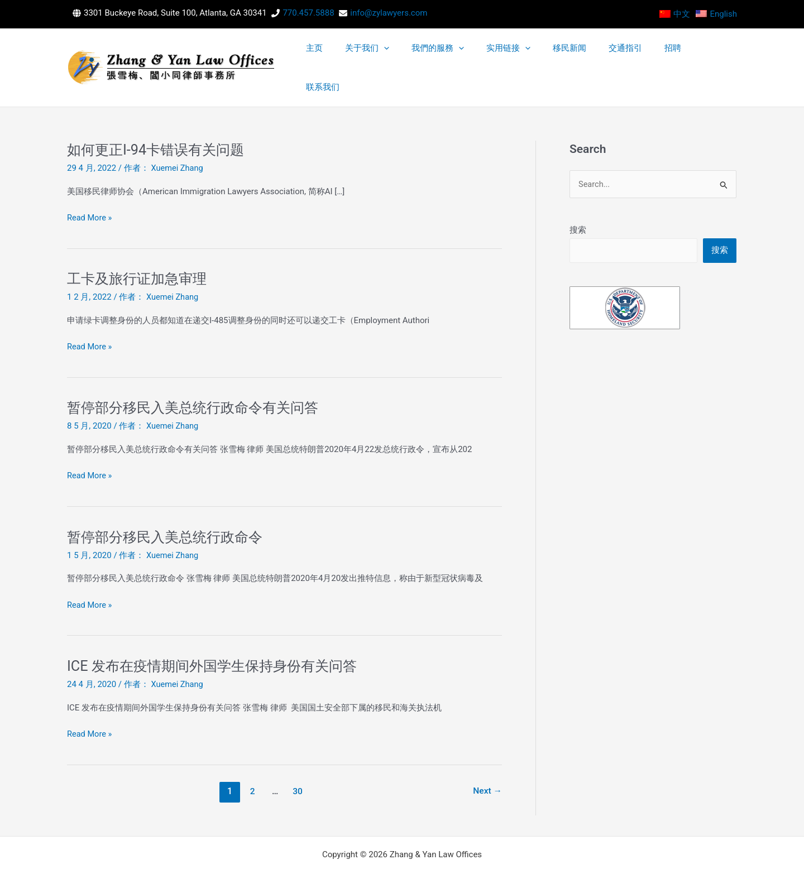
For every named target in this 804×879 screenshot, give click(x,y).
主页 (420, 55)
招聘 (685, 55)
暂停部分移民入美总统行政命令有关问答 (197, 382)
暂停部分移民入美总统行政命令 (168, 512)
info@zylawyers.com (388, 13)
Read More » (90, 193)
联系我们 (717, 55)
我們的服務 (512, 55)
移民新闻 (613, 55)
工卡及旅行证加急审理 (139, 254)
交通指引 (653, 55)
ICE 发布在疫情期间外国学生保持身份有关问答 (217, 641)
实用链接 (567, 55)
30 (297, 766)
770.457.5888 (308, 13)
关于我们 (458, 55)
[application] (474, 55)
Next (487, 766)
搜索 (578, 205)
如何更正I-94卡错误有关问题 (159, 125)
